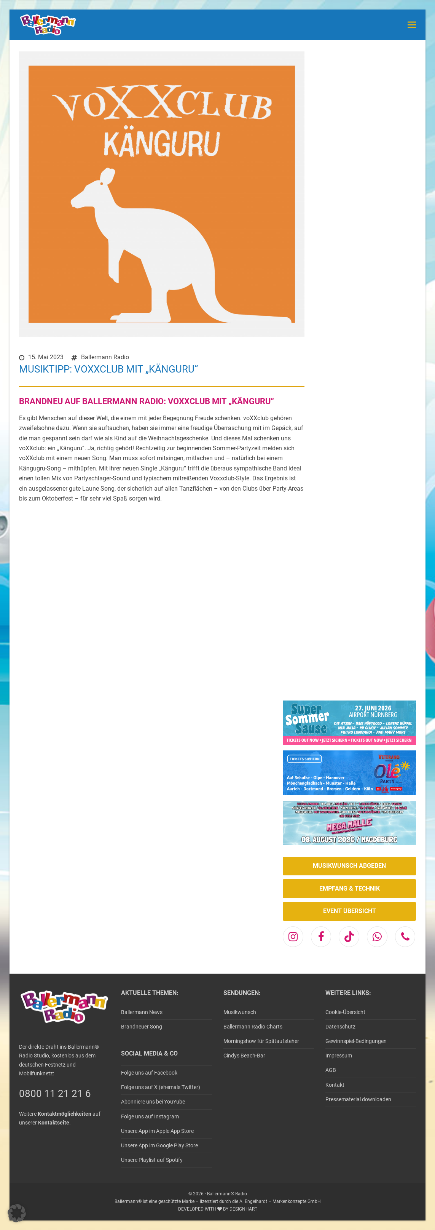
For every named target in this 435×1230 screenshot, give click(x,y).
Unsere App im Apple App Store (157, 1131)
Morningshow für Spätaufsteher (261, 1041)
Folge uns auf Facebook (149, 1073)
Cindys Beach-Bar (244, 1055)
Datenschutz (340, 1027)
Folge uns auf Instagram (150, 1116)
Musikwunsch (239, 1012)
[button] (412, 24)
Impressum (338, 1055)
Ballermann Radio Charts (252, 1027)
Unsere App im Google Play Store (159, 1145)
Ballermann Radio (105, 357)
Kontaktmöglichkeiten (64, 1114)
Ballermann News (142, 1012)
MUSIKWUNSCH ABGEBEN (349, 865)
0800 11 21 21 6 (55, 1093)
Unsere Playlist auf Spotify (152, 1160)
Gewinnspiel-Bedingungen (356, 1041)
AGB (330, 1070)
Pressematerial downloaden (358, 1099)
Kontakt (334, 1085)
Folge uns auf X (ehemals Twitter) (160, 1087)
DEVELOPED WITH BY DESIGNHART (217, 1209)
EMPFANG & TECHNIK (349, 888)
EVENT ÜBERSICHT (349, 911)
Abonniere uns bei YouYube (153, 1102)
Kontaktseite (53, 1123)
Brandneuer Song (141, 1027)
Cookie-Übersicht (345, 1012)
